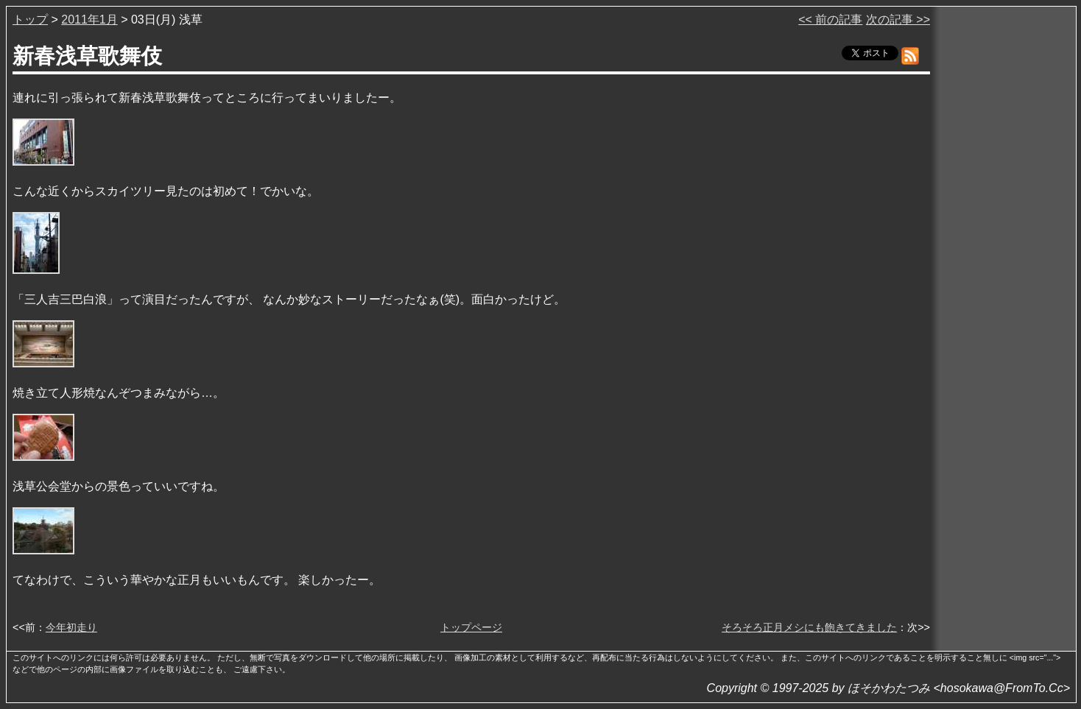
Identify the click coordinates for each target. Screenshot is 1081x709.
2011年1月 (89, 19)
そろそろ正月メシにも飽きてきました (809, 627)
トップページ (471, 627)
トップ (30, 19)
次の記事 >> (898, 19)
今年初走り (71, 627)
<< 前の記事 (830, 19)
